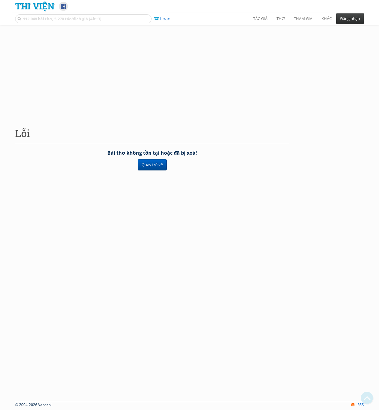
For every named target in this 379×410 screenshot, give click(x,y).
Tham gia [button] (303, 18)
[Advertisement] (189, 71)
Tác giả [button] (260, 18)
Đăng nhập (350, 18)
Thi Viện (34, 6)
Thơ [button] (281, 18)
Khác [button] (326, 18)
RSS (357, 404)
